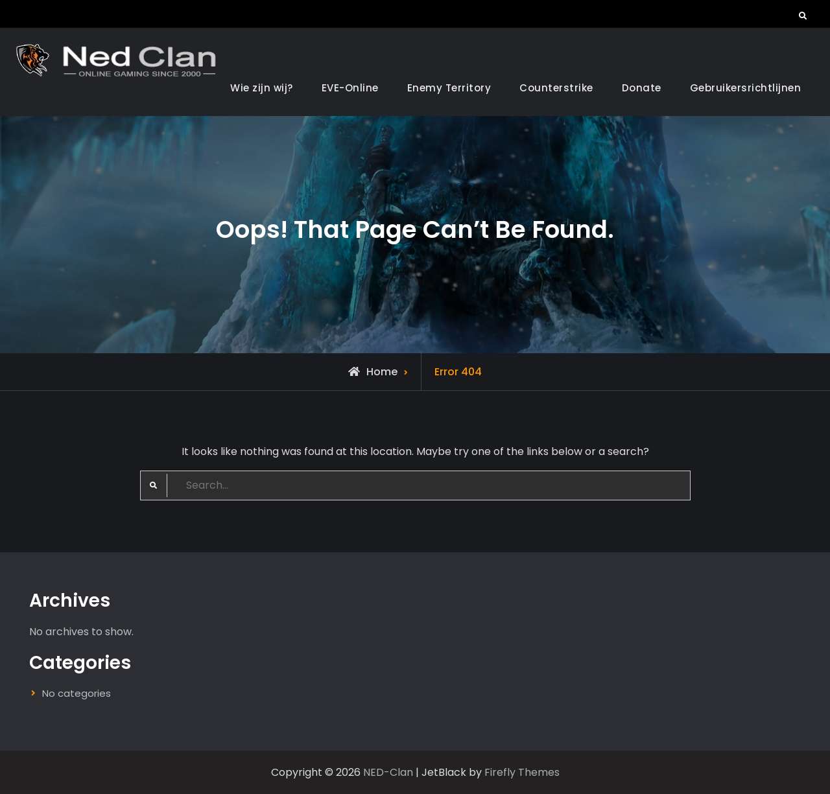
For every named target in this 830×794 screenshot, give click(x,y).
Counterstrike (556, 88)
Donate (641, 88)
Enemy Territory (449, 88)
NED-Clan (388, 772)
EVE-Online (350, 88)
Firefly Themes (522, 772)
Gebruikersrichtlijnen (745, 88)
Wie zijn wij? (261, 88)
